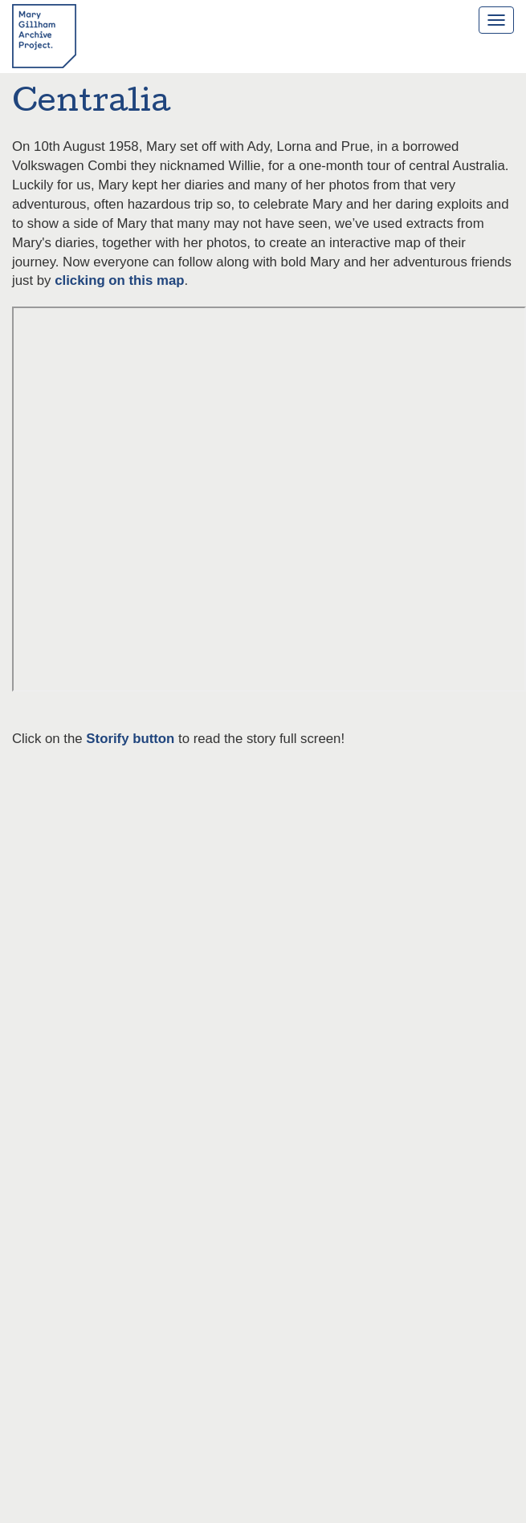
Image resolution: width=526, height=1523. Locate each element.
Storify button (130, 738)
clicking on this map (119, 280)
